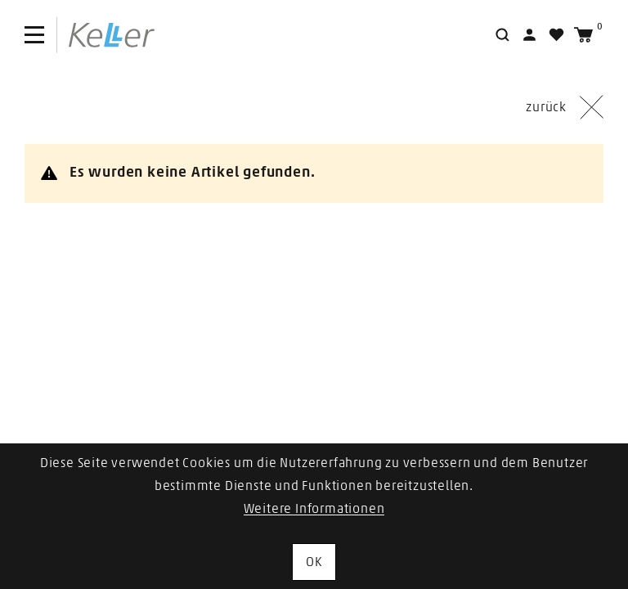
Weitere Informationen (314, 508)
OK (314, 562)
